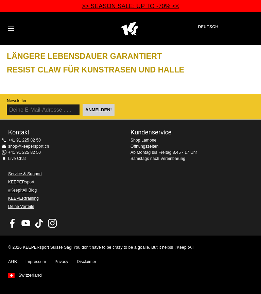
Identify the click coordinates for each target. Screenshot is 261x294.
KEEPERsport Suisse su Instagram (52, 223)
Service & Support (25, 174)
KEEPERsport (21, 182)
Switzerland (30, 275)
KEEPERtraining (23, 198)
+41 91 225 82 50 (24, 140)
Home (129, 28)
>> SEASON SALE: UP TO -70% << (130, 6)
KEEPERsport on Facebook (12, 223)
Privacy (61, 261)
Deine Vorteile (21, 206)
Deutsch (208, 26)
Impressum (35, 261)
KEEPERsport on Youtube (25, 223)
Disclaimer (87, 261)
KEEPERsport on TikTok (39, 223)
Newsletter (17, 100)
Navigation (11, 28)
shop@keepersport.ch (28, 146)
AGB (12, 261)
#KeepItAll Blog (22, 190)
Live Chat (17, 158)
